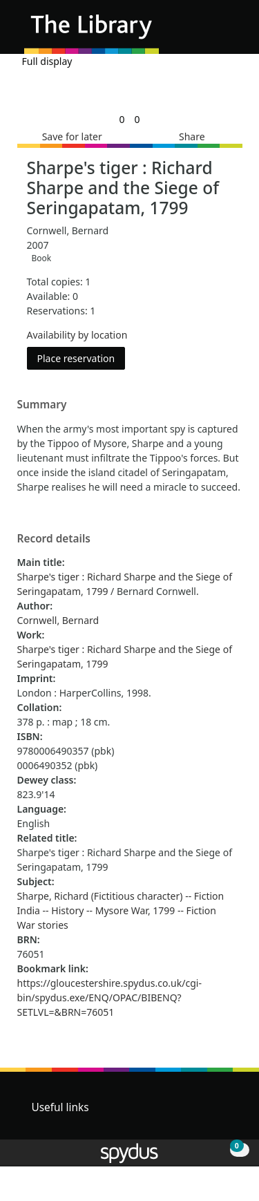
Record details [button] (53, 539)
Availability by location (77, 334)
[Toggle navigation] (227, 32)
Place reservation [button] (81, 357)
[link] (121, 119)
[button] (210, 32)
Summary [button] (42, 405)
